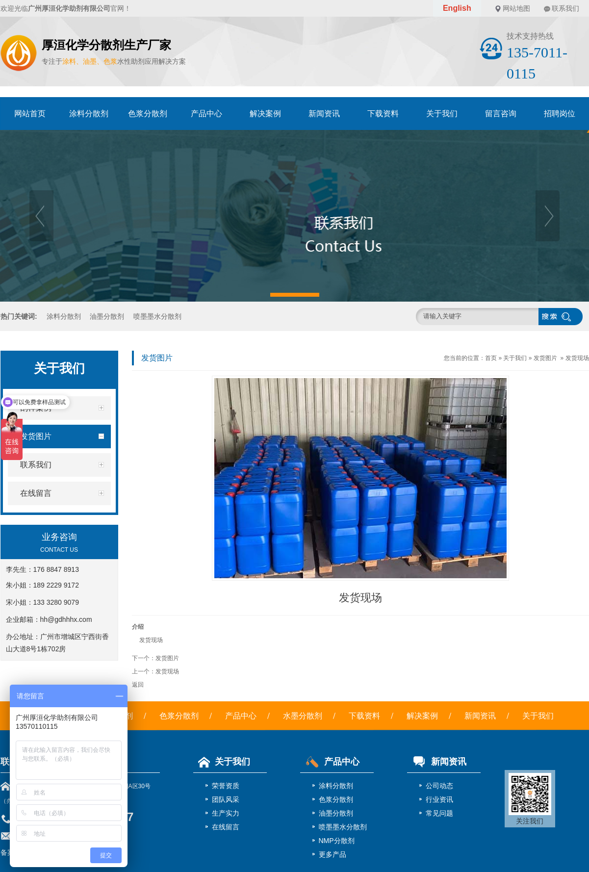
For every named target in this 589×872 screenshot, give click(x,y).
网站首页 (30, 113)
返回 (138, 684)
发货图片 (545, 358)
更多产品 (332, 854)
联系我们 (565, 8)
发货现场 (577, 358)
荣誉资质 (225, 786)
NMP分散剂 (337, 841)
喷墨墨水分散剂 (157, 316)
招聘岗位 (559, 113)
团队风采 (225, 799)
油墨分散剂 (107, 316)
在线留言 (225, 827)
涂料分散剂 (88, 113)
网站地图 (516, 8)
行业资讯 (439, 799)
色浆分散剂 (147, 113)
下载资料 (383, 113)
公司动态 (439, 786)
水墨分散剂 (302, 716)
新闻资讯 (324, 113)
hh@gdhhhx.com (66, 619)
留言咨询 (500, 113)
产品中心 (206, 113)
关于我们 (442, 113)
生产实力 (225, 813)
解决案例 (265, 113)
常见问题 (439, 813)
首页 (491, 358)
